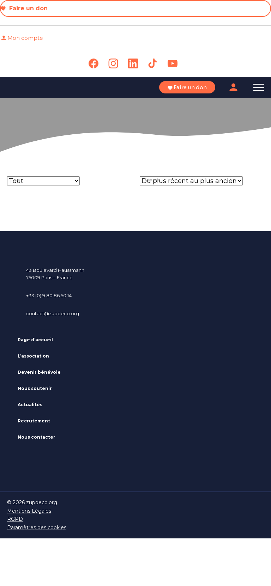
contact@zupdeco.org (52, 313)
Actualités (30, 404)
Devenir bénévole (39, 372)
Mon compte (21, 38)
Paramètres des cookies (36, 527)
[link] (93, 63)
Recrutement (34, 420)
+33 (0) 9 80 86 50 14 (49, 295)
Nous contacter (36, 437)
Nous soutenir (35, 388)
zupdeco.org (41, 502)
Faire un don (24, 8)
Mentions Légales (29, 511)
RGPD (15, 519)
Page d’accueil (35, 339)
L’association (33, 356)
